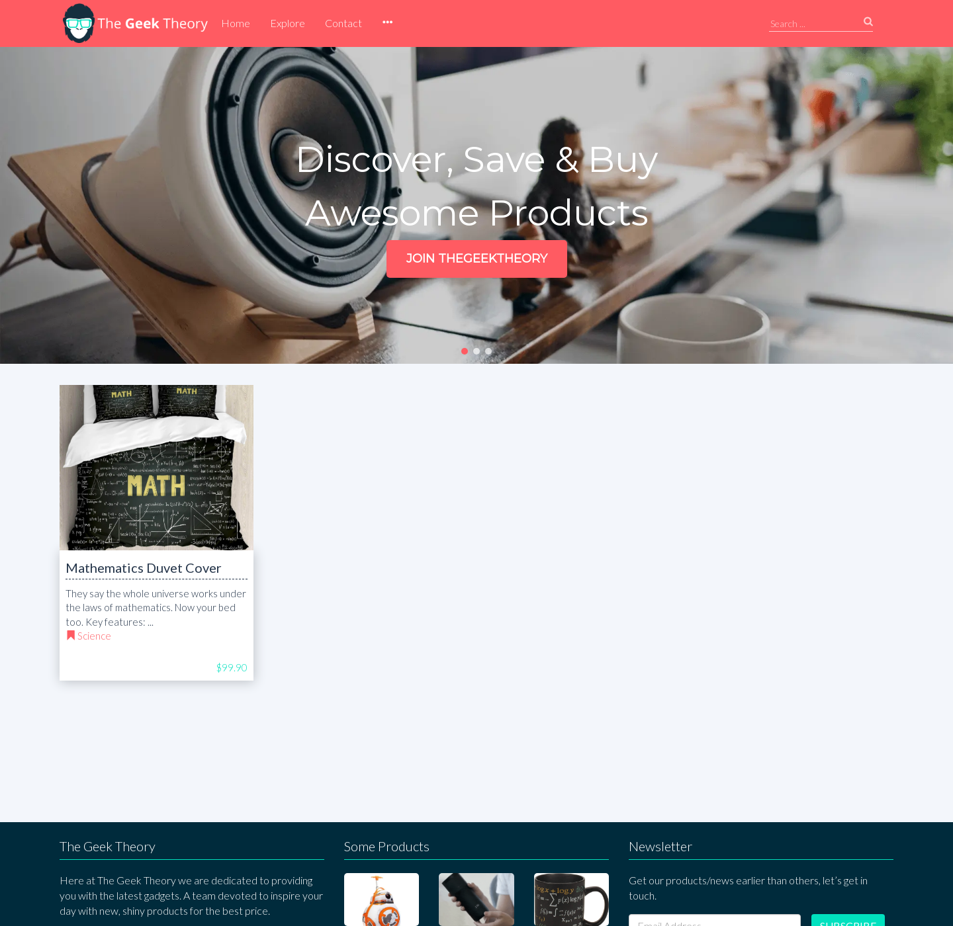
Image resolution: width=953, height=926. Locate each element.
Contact (343, 23)
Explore (287, 23)
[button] (387, 23)
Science (94, 636)
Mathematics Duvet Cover (144, 567)
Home (235, 23)
